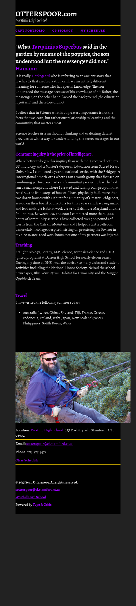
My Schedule (92, 30)
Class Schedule (27, 460)
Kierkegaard (40, 75)
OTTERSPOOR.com (46, 14)
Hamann (26, 68)
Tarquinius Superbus (57, 47)
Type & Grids (42, 504)
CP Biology (62, 30)
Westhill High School (31, 20)
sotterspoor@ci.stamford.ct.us (49, 443)
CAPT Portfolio (30, 30)
